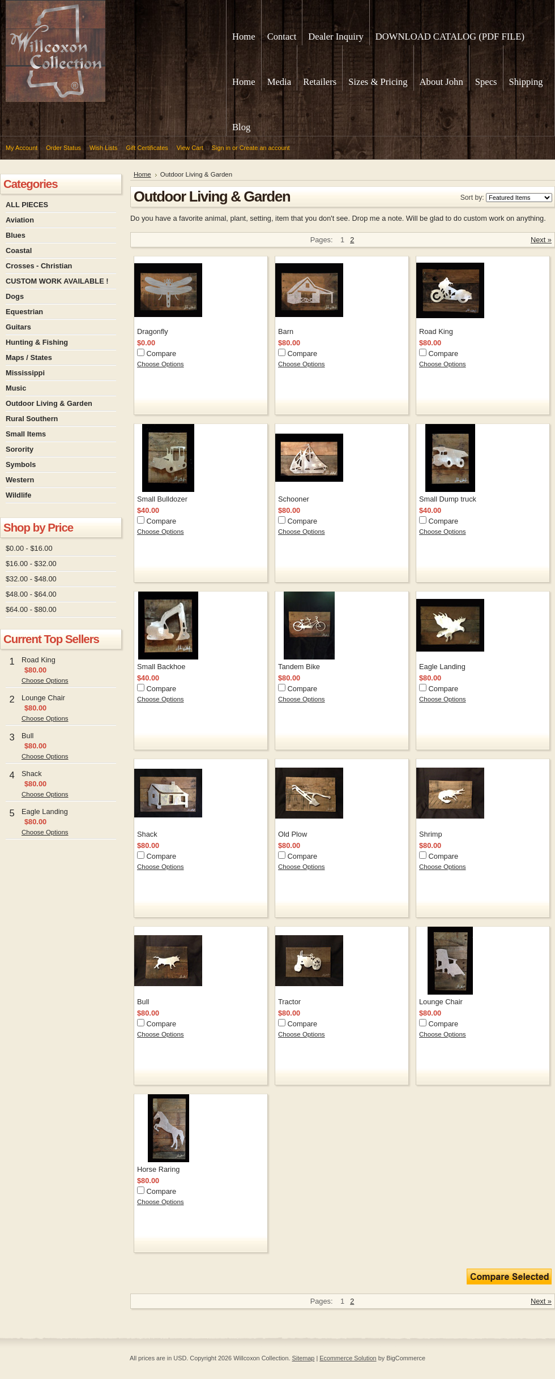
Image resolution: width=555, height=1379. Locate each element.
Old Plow (292, 834)
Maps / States (29, 357)
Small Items (26, 434)
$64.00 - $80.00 (31, 609)
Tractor (289, 1001)
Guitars (18, 327)
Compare (162, 353)
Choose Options (45, 680)
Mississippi (25, 373)
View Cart (190, 147)
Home (142, 174)
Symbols (21, 464)
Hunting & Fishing (37, 342)
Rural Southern (32, 418)
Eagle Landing (45, 811)
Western (20, 480)
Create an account (265, 147)
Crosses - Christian (39, 266)
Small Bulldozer (162, 499)
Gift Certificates (147, 147)
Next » (541, 239)
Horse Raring (158, 1169)
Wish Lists (103, 147)
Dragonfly (152, 331)
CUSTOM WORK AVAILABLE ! (57, 281)
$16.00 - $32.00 (31, 563)
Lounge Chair (43, 697)
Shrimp (430, 834)
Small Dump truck (447, 499)
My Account (21, 147)
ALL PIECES (27, 204)
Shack (32, 773)
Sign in (221, 147)
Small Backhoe (161, 666)
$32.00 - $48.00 (31, 579)
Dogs (15, 296)
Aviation (20, 220)
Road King (39, 660)
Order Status (63, 147)
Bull (27, 735)
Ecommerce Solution (347, 1358)
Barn (285, 331)
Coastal (19, 250)
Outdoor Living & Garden (49, 403)
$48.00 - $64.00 (31, 594)
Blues (15, 235)
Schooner (293, 499)
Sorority (19, 449)
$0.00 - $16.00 (29, 548)
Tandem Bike (299, 666)
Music (16, 388)
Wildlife (18, 495)
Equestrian (24, 311)
